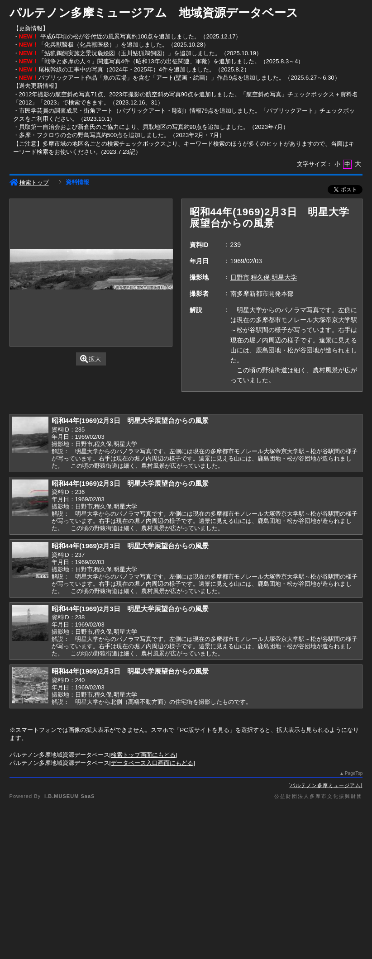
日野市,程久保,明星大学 (263, 277)
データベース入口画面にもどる (152, 763)
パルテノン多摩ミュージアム (325, 785)
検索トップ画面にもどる (143, 754)
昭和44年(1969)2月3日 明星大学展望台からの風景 (130, 420)
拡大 (90, 359)
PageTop (353, 773)
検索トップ (29, 182)
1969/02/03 (246, 261)
